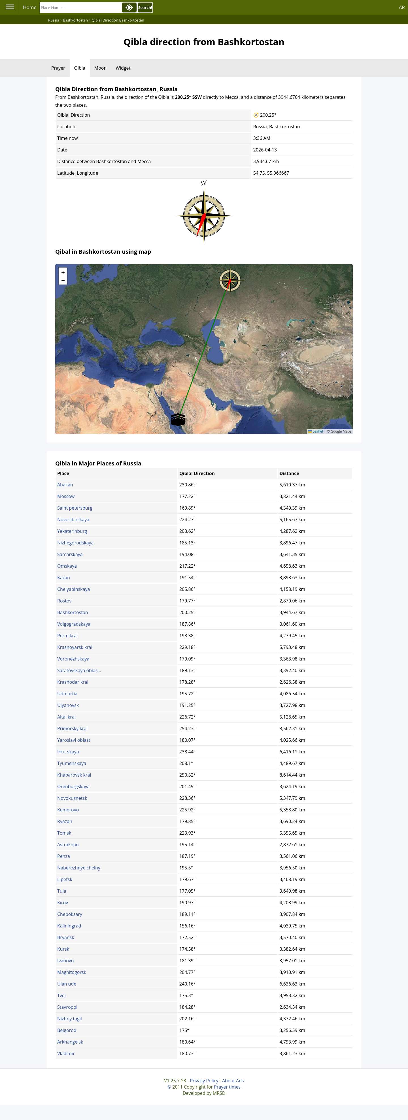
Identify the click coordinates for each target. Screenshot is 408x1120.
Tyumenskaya (71, 763)
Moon (100, 68)
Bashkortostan (72, 612)
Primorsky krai (72, 728)
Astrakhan (68, 844)
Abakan (65, 485)
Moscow (66, 496)
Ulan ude (66, 984)
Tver (61, 995)
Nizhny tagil (69, 1019)
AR (402, 7)
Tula (61, 891)
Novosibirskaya (73, 519)
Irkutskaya (68, 752)
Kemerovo (68, 810)
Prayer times (227, 1087)
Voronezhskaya (73, 659)
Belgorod (66, 1030)
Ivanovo (65, 960)
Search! (145, 7)
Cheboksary (69, 914)
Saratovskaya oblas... (79, 670)
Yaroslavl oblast (73, 740)
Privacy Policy (204, 1081)
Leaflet (315, 431)
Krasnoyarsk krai (74, 647)
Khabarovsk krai (74, 775)
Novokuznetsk (72, 798)
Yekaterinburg (72, 531)
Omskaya (67, 566)
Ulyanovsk (68, 705)
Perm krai (67, 635)
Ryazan (64, 821)
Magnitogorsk (71, 972)
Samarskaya (70, 554)
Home (30, 7)
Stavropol (67, 1007)
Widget (123, 68)
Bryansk (65, 937)
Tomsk (64, 833)
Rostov (64, 601)
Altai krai (66, 717)
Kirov (62, 902)
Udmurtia (67, 694)
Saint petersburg (74, 508)
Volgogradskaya (73, 624)
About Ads (233, 1081)
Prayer (58, 68)
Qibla (79, 68)
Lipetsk (64, 879)
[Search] (80, 7)
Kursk (63, 949)
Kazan (63, 577)
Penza (63, 856)
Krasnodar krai (72, 682)
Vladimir (66, 1053)
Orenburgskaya (73, 786)
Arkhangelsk (70, 1042)
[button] (230, 279)
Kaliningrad (69, 926)
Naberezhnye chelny (78, 868)
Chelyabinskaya (73, 589)
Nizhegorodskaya (75, 543)
